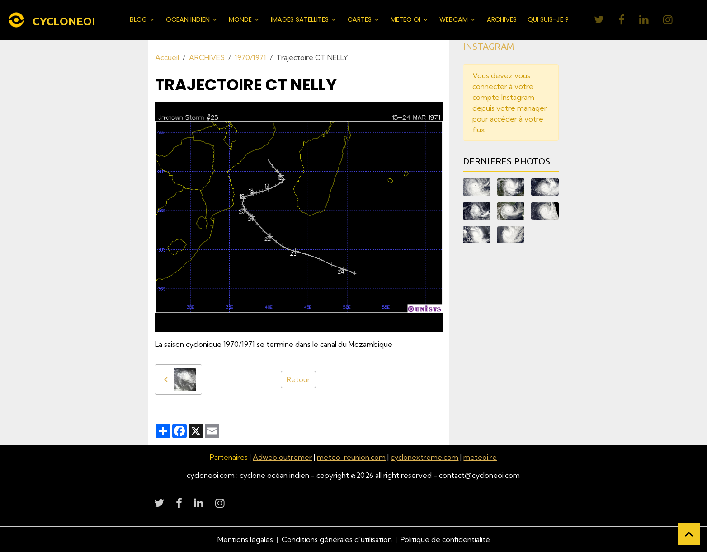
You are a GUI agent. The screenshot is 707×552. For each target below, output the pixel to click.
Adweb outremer (282, 457)
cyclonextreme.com (424, 457)
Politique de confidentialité (445, 539)
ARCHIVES (502, 19)
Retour (298, 379)
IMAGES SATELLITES (300, 19)
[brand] (53, 20)
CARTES (360, 19)
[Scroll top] (689, 534)
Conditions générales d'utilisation (337, 539)
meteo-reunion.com (351, 457)
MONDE (241, 19)
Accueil (167, 57)
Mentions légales (245, 539)
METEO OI (406, 19)
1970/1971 (250, 57)
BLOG (139, 19)
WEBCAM (454, 19)
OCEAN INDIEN (189, 19)
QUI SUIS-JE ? (548, 19)
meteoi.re (480, 457)
